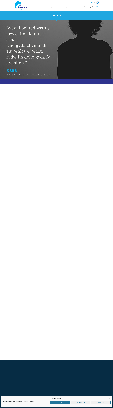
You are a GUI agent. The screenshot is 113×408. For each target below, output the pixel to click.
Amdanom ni (75, 7)
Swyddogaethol (100, 402)
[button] (110, 398)
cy (94, 2)
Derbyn (60, 402)
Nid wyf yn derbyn (80, 402)
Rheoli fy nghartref (52, 7)
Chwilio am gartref (65, 7)
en (92, 2)
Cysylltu (92, 7)
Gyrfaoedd (85, 7)
